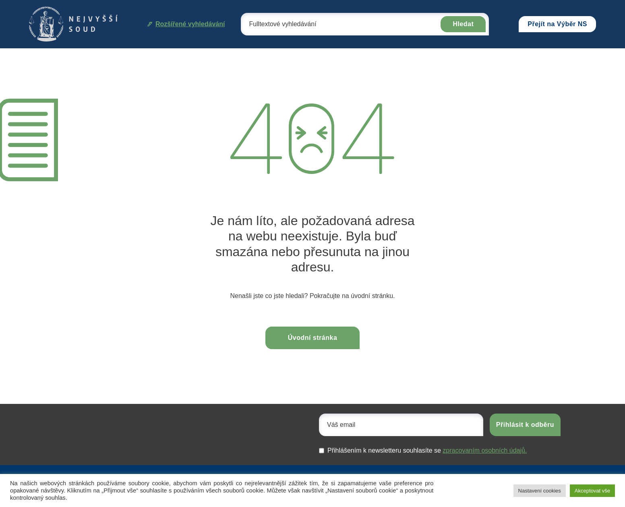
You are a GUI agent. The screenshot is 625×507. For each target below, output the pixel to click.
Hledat (463, 24)
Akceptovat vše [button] (592, 491)
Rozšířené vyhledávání (186, 24)
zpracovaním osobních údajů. (485, 450)
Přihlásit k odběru (525, 424)
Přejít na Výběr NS (557, 24)
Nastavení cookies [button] (539, 491)
